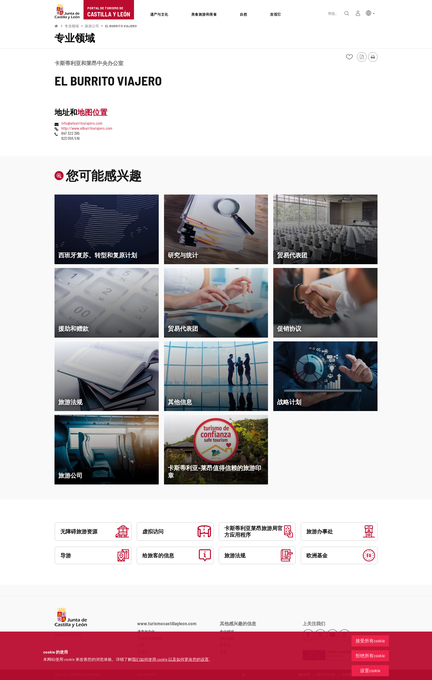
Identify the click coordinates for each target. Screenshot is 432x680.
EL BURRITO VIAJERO (121, 26)
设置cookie (370, 670)
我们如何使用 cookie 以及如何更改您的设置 (170, 659)
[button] (370, 13)
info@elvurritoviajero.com (81, 123)
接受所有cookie (370, 640)
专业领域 (72, 26)
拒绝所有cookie (370, 655)
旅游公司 (92, 26)
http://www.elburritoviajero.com (86, 128)
